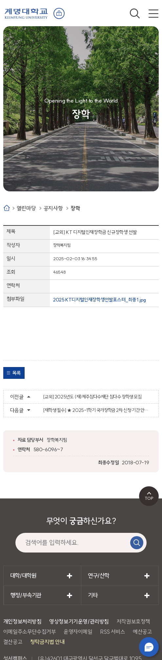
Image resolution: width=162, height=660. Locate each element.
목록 (16, 373)
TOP (149, 498)
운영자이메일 (78, 631)
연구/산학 (98, 575)
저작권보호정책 (133, 621)
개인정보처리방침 (22, 621)
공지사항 (53, 208)
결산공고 (12, 641)
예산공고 (142, 631)
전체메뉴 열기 (153, 13)
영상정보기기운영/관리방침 (79, 621)
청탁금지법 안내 (47, 641)
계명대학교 (26, 13)
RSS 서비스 (112, 631)
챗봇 (149, 647)
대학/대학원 (23, 575)
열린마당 (26, 208)
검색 (135, 13)
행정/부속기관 (25, 595)
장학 (75, 208)
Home (6, 207)
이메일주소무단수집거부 (29, 631)
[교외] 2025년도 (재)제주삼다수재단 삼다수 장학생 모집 (92, 397)
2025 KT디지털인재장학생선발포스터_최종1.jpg (99, 300)
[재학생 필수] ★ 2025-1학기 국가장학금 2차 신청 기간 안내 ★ (97, 410)
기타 (92, 595)
